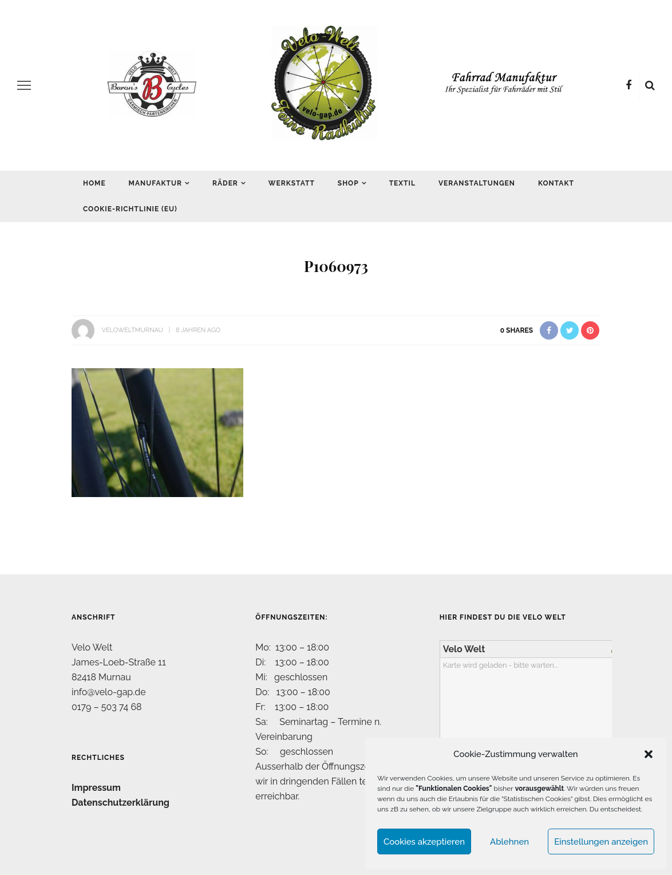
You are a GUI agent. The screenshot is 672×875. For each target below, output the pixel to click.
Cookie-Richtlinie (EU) (130, 209)
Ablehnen (509, 842)
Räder (225, 183)
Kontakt (556, 183)
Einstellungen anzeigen (601, 842)
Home (94, 183)
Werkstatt (291, 183)
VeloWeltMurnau (132, 330)
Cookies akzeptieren (424, 842)
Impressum (96, 787)
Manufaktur (155, 183)
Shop (348, 183)
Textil (402, 183)
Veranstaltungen (476, 183)
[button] (648, 754)
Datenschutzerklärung (120, 802)
